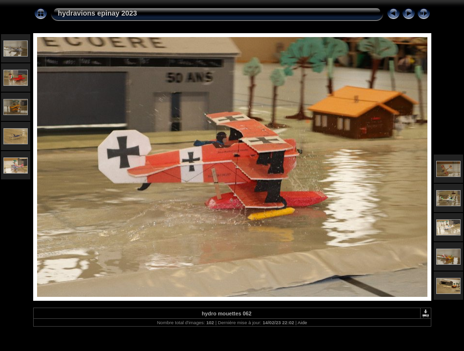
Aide (302, 322)
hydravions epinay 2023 (97, 13)
